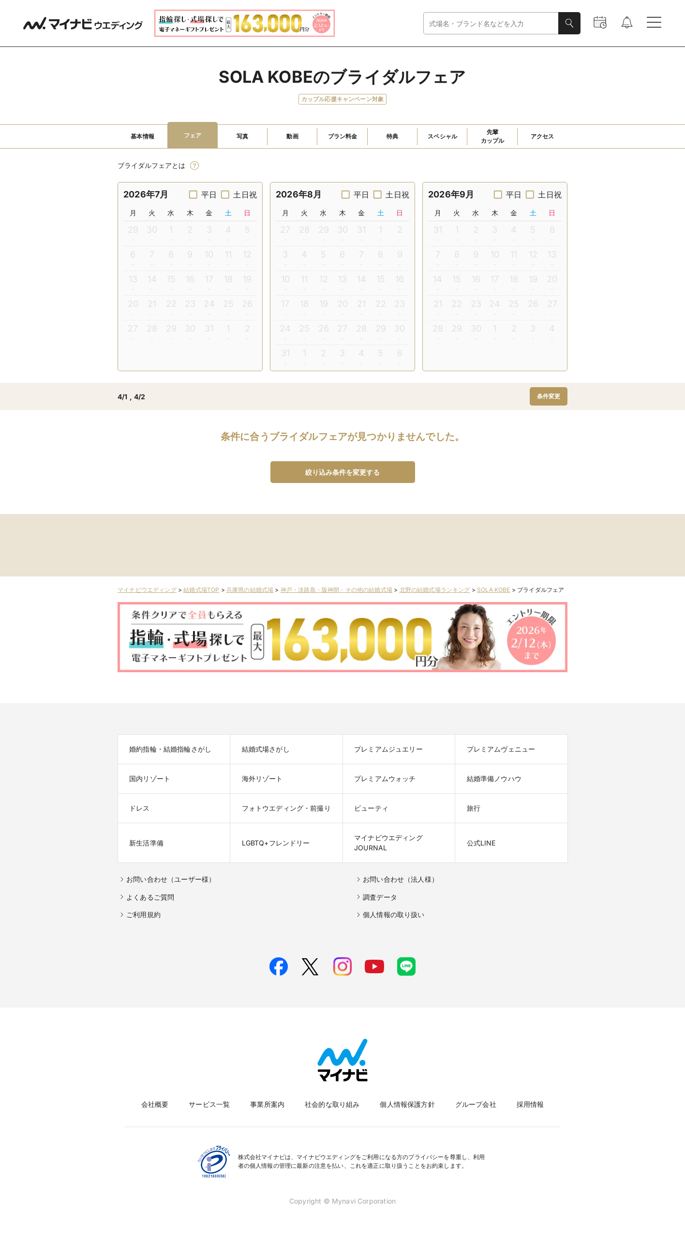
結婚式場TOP (201, 589)
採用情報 (530, 1104)
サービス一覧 (209, 1104)
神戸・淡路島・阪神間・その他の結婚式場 (336, 589)
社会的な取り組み (332, 1104)
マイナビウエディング (147, 589)
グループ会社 (475, 1104)
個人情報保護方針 (407, 1104)
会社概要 (155, 1104)
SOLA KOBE (493, 589)
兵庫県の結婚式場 (249, 589)
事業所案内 (267, 1104)
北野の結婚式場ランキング (435, 589)
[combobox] (491, 23)
